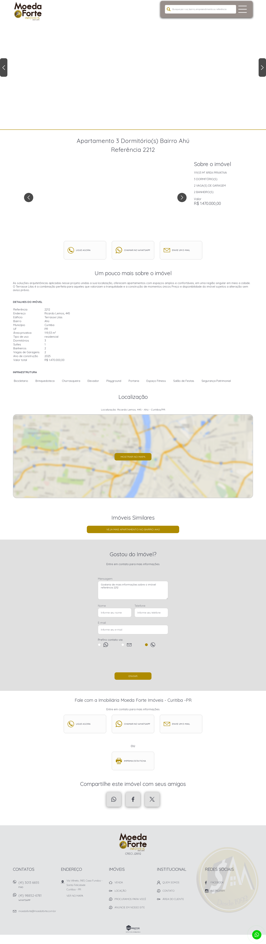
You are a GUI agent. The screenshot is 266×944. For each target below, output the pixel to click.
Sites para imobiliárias (133, 932)
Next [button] (262, 67)
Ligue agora (83, 250)
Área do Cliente (173, 899)
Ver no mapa (74, 895)
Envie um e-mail (181, 250)
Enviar (133, 676)
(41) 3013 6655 (37, 885)
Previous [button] (3, 67)
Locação (120, 890)
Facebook (133, 799)
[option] (133, 64)
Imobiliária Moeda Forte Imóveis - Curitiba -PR (133, 842)
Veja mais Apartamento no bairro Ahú (133, 529)
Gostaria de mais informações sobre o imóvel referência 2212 (133, 590)
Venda (119, 882)
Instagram (218, 890)
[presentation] (133, 661)
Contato (168, 890)
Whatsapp (113, 799)
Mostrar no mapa (133, 456)
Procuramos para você (130, 899)
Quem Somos (171, 882)
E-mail (102, 622)
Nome (102, 605)
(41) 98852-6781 (37, 898)
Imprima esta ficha (135, 760)
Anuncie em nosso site (130, 907)
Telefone (139, 605)
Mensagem (105, 578)
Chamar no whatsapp (137, 250)
